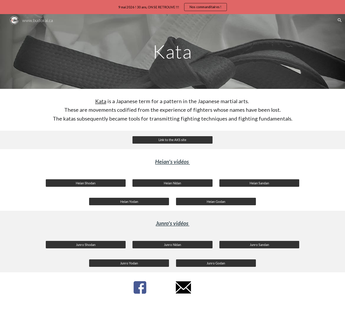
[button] (339, 20)
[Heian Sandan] (259, 183)
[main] (172, 51)
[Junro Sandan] (259, 245)
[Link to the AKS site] (172, 140)
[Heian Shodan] (86, 183)
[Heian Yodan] (129, 201)
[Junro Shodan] (86, 245)
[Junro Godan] (216, 263)
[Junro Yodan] (129, 263)
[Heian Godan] (216, 201)
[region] (172, 7)
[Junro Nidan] (172, 245)
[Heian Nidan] (172, 183)
